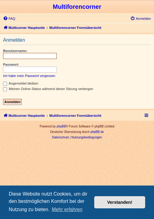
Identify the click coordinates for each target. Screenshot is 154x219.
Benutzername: (15, 51)
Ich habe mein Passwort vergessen (29, 76)
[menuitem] (9, 18)
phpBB (61, 126)
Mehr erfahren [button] (67, 209)
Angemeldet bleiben (20, 83)
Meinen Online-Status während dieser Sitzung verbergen (48, 89)
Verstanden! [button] (119, 202)
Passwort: (11, 64)
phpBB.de (97, 132)
